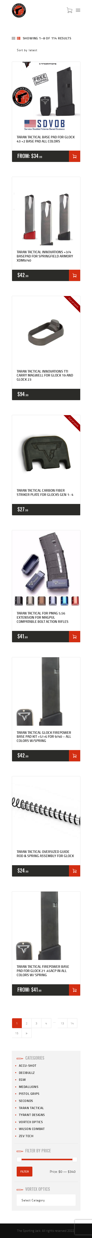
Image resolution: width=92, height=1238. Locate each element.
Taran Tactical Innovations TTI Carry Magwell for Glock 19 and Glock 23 (45, 375)
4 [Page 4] (46, 1023)
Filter (24, 1171)
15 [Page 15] (16, 1033)
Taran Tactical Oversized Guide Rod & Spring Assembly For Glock (45, 854)
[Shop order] (46, 50)
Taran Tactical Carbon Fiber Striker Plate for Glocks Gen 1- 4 (45, 492)
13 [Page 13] (62, 1023)
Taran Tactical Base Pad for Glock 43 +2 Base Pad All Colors (46, 139)
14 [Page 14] (72, 1023)
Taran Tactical (31, 1108)
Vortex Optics (31, 1122)
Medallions (29, 1086)
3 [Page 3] (36, 1023)
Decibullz (27, 1072)
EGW (22, 1079)
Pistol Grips (29, 1093)
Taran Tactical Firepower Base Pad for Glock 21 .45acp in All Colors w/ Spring (43, 971)
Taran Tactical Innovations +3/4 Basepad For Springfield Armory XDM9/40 (45, 256)
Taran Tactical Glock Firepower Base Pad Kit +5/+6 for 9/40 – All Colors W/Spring (44, 737)
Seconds (26, 1100)
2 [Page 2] (26, 1023)
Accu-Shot (28, 1065)
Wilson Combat (32, 1129)
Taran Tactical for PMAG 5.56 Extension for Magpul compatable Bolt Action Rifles (42, 617)
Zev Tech (26, 1136)
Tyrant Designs (32, 1115)
